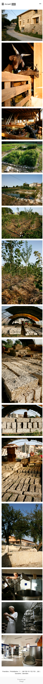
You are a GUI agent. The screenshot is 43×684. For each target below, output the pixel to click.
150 (26, 671)
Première (5, 671)
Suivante (18, 673)
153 (34, 671)
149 (23, 671)
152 (31, 671)
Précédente (14, 671)
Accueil (8, 4)
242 (38, 671)
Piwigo (21, 681)
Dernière (25, 673)
